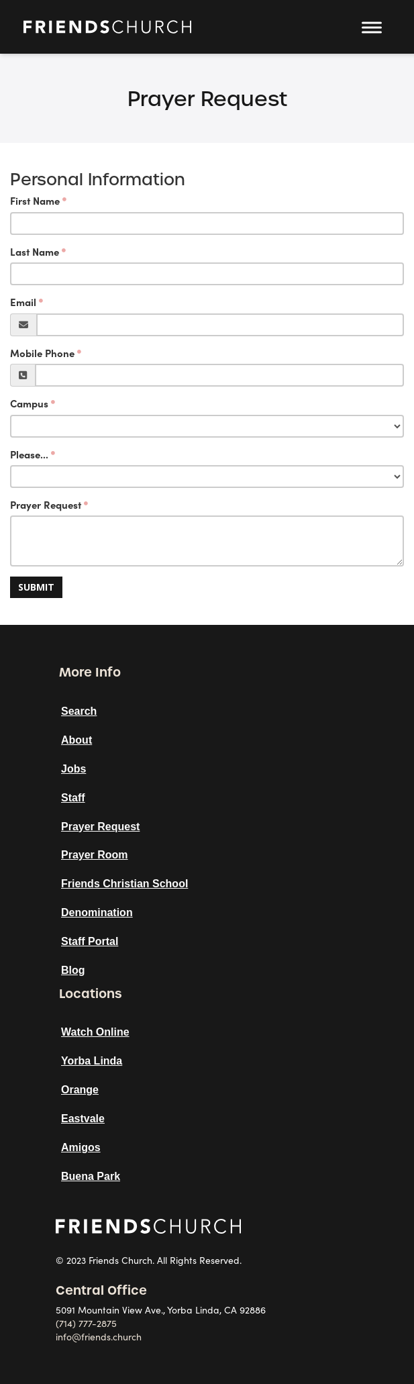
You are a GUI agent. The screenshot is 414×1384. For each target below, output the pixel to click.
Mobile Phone (42, 353)
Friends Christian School (124, 883)
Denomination (97, 912)
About (76, 740)
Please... (29, 454)
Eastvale (83, 1118)
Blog (73, 970)
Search (79, 711)
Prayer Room (94, 854)
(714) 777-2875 (86, 1324)
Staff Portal (89, 941)
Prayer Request (45, 505)
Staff (73, 797)
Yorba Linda (91, 1061)
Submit (36, 587)
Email (23, 302)
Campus (29, 403)
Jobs (73, 769)
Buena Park (90, 1176)
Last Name (34, 252)
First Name (35, 201)
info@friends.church (99, 1337)
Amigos (81, 1147)
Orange (80, 1089)
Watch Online (95, 1032)
